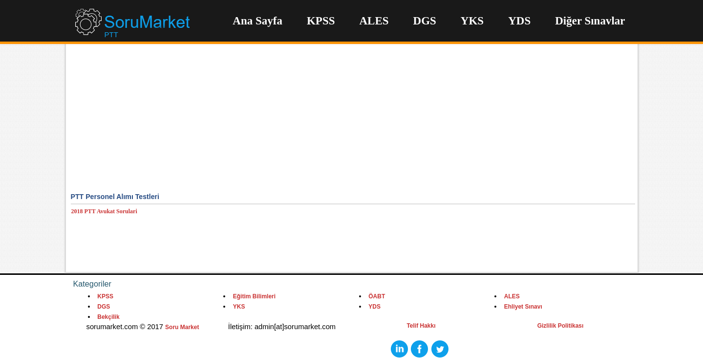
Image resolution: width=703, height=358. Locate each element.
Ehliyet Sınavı (523, 306)
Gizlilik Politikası (560, 325)
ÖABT (376, 296)
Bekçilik (108, 316)
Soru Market (182, 327)
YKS (472, 21)
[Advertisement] (353, 122)
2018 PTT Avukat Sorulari (104, 211)
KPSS (321, 21)
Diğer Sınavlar (590, 21)
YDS (519, 21)
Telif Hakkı (420, 325)
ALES (373, 21)
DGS (424, 21)
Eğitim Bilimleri (254, 296)
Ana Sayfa (257, 21)
